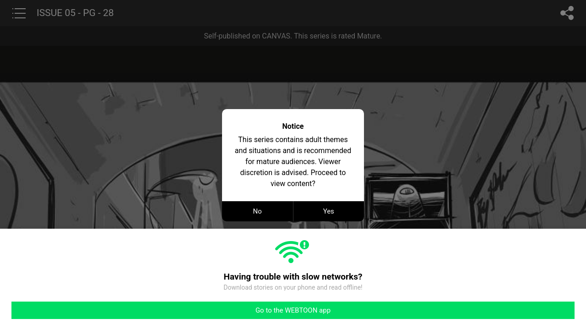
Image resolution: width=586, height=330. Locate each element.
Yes (328, 211)
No (257, 211)
